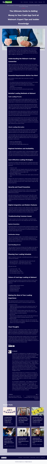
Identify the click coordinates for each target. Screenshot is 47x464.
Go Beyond (14, 351)
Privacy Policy (32, 457)
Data (21, 2)
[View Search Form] (44, 2)
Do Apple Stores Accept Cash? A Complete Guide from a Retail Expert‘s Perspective (31, 396)
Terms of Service (26, 457)
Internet (35, 2)
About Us (38, 457)
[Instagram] (5, 457)
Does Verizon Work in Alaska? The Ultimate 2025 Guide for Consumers (15, 396)
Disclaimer (20, 457)
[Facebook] (2, 457)
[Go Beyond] (7, 2)
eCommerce (26, 2)
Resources (40, 2)
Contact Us (43, 457)
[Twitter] (4, 457)
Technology (31, 2)
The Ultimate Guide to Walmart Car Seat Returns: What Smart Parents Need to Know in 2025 (9, 441)
